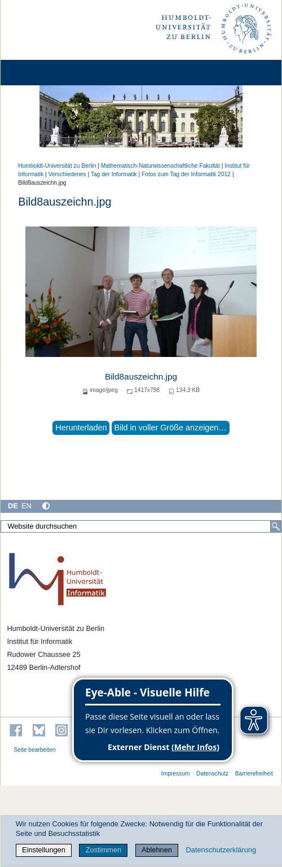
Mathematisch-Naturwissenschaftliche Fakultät (160, 166)
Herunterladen (81, 427)
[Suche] (275, 526)
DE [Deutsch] (13, 506)
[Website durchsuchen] (141, 526)
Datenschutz (212, 773)
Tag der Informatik (114, 174)
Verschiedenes (67, 174)
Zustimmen (103, 850)
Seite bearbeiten (35, 750)
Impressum (175, 773)
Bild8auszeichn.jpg (141, 376)
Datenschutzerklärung (221, 850)
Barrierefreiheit (254, 773)
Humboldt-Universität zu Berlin (57, 166)
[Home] (41, 72)
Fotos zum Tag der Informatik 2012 (186, 174)
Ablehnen (157, 850)
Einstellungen (43, 850)
